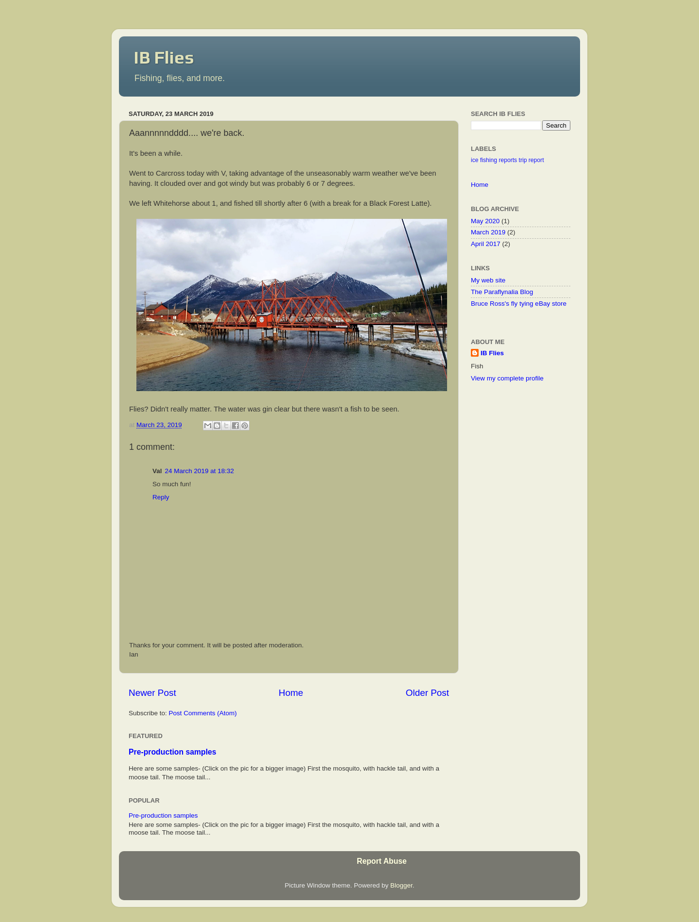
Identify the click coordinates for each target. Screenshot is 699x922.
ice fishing (484, 160)
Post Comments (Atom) (203, 713)
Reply (160, 497)
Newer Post (152, 693)
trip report (531, 160)
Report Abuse (382, 861)
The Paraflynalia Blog (502, 292)
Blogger (401, 885)
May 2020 (485, 221)
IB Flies (163, 57)
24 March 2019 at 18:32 (199, 471)
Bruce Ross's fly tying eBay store (518, 303)
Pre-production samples (172, 752)
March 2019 (488, 232)
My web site (488, 280)
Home (291, 693)
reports (508, 160)
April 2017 (485, 243)
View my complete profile (507, 378)
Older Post (427, 693)
